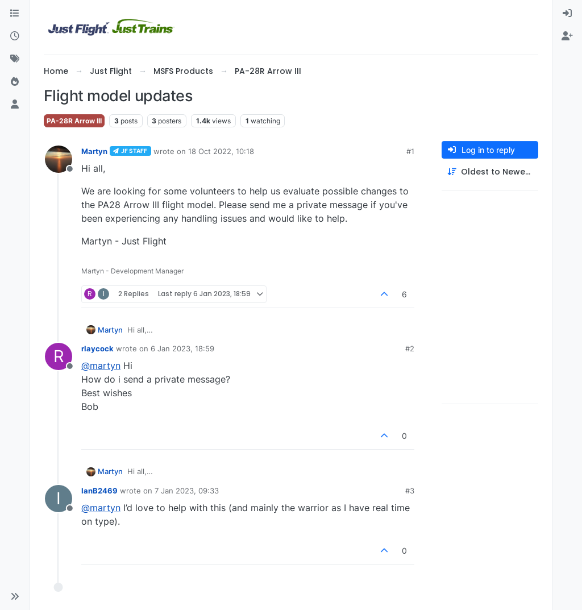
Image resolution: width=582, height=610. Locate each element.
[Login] (567, 14)
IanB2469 (99, 490)
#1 (410, 151)
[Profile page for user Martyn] (58, 159)
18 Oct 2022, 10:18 (221, 151)
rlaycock (97, 348)
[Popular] (15, 82)
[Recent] (15, 36)
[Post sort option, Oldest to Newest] (490, 172)
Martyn (94, 151)
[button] (15, 596)
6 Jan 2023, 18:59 (182, 348)
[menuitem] (567, 14)
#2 (409, 348)
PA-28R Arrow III (74, 121)
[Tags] (15, 59)
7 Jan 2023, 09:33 (187, 490)
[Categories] (15, 14)
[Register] (567, 36)
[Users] (15, 105)
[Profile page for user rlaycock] (58, 356)
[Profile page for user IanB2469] (58, 498)
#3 (409, 490)
